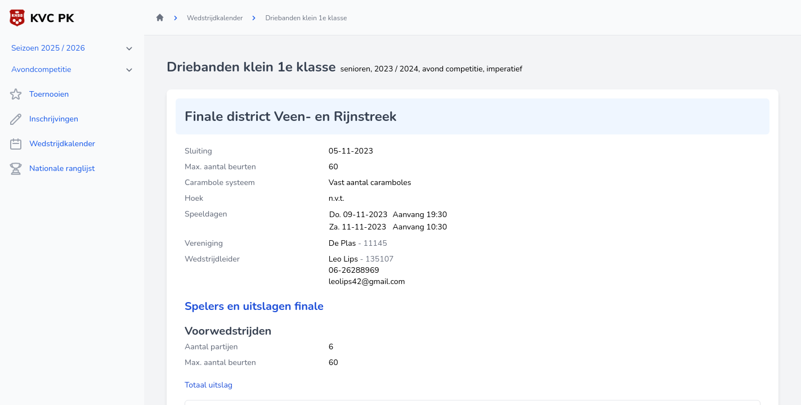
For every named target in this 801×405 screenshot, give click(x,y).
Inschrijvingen (43, 119)
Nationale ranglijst (52, 169)
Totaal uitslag (208, 385)
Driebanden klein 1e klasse (306, 18)
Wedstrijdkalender (52, 144)
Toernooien (39, 94)
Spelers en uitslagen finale (254, 306)
